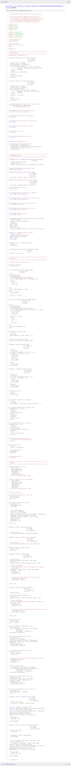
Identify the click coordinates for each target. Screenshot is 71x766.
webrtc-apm (34, 6)
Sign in (68, 2)
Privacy (10, 764)
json (69, 764)
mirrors (10, 6)
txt (66, 764)
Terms (14, 764)
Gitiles (7, 764)
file (31, 10)
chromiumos (20, 6)
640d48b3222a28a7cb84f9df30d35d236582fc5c (51, 6)
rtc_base (8, 7)
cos (6, 6)
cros (14, 6)
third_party (27, 6)
